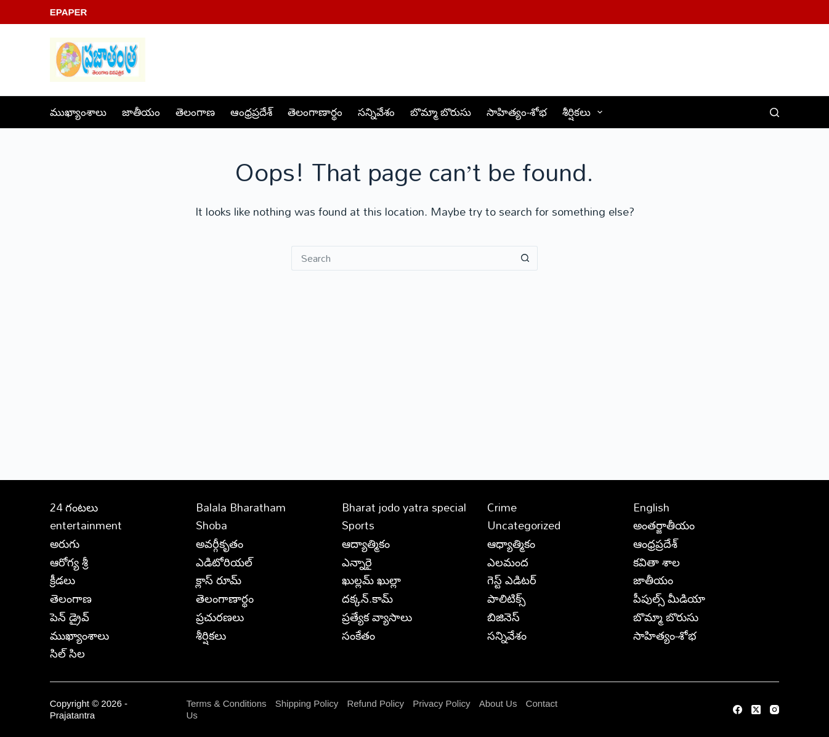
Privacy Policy (443, 703)
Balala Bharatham (241, 507)
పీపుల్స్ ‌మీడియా (669, 598)
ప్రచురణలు (220, 617)
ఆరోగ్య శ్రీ (69, 562)
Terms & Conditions (226, 703)
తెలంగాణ (195, 112)
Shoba (211, 525)
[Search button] (525, 258)
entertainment (86, 525)
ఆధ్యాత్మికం (511, 543)
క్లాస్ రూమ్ (218, 580)
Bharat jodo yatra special (404, 507)
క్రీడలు (62, 580)
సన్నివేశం (376, 112)
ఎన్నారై (357, 562)
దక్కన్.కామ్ (367, 598)
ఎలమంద (507, 562)
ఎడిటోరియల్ (224, 562)
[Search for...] (402, 258)
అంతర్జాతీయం (664, 525)
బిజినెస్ (503, 617)
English (651, 507)
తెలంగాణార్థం (315, 112)
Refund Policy (375, 703)
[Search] (774, 112)
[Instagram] (774, 709)
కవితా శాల (656, 562)
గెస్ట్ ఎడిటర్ (511, 580)
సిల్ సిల (67, 653)
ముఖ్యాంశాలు (78, 112)
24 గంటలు (74, 507)
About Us (498, 703)
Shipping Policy (307, 703)
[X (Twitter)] (756, 709)
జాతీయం (141, 112)
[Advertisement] (414, 363)
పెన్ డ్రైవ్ (69, 617)
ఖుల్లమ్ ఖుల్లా (371, 580)
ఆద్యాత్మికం (366, 543)
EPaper (68, 12)
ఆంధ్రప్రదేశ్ (251, 112)
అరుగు (64, 543)
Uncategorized (523, 525)
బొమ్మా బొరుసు (440, 112)
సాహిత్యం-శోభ (517, 112)
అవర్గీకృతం (219, 543)
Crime (502, 507)
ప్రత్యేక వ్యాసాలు (377, 617)
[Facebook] (737, 709)
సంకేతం (358, 635)
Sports (358, 525)
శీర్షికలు (584, 112)
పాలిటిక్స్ (506, 598)
